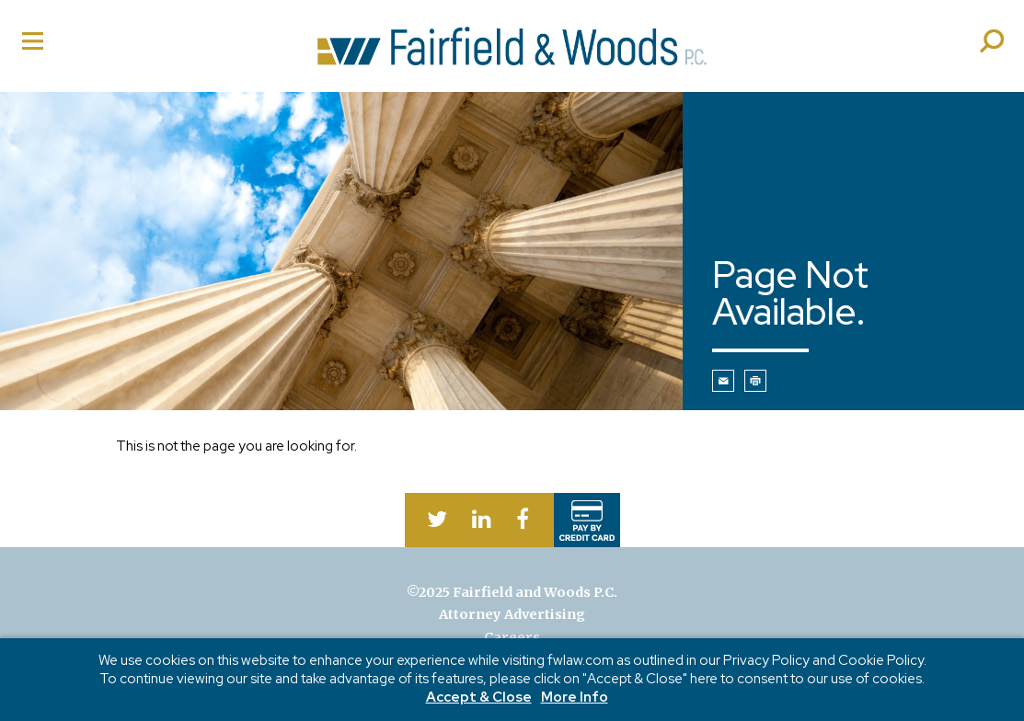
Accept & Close (479, 697)
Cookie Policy (881, 660)
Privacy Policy (766, 660)
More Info (574, 697)
